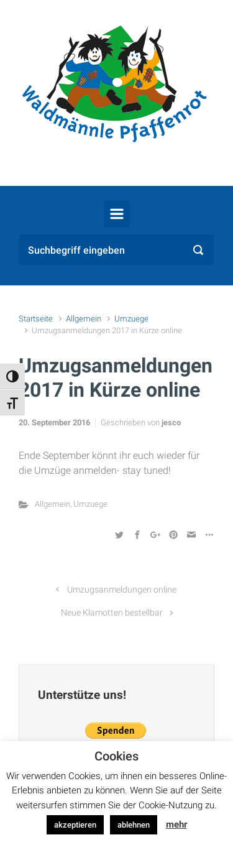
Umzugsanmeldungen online (121, 589)
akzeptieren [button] (75, 824)
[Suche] (116, 250)
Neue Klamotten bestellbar (112, 612)
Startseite (36, 318)
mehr (176, 824)
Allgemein (83, 318)
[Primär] (117, 214)
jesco (171, 422)
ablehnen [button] (133, 824)
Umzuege (131, 318)
